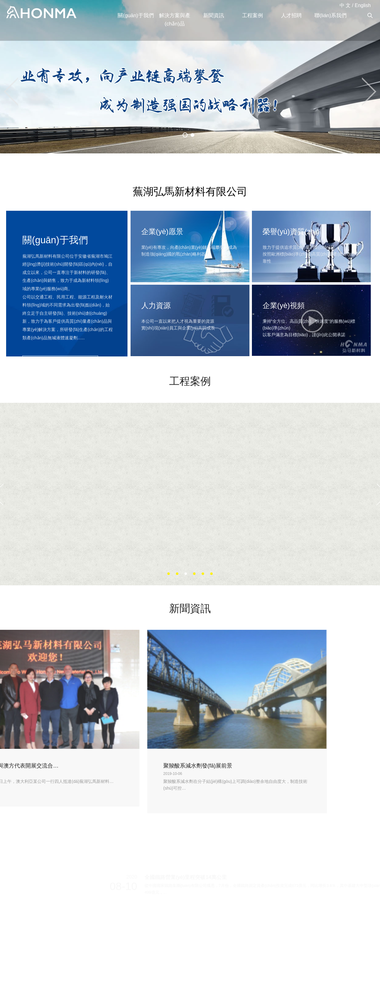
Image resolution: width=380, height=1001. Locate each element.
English (363, 5)
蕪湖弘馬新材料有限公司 (41, 13)
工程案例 (252, 15)
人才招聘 (291, 15)
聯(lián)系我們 (330, 15)
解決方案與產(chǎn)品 (174, 20)
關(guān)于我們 (136, 15)
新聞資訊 (213, 15)
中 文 (345, 5)
